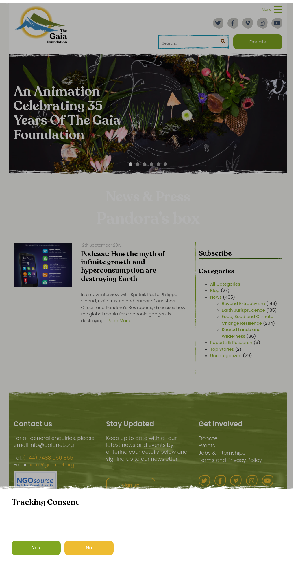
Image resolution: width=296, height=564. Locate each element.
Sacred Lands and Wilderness (241, 332)
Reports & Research (231, 342)
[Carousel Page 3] (144, 164)
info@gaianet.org (52, 464)
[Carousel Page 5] (158, 164)
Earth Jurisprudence (243, 310)
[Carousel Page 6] (165, 164)
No (89, 547)
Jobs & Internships (222, 452)
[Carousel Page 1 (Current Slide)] (130, 164)
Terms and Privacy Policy (230, 460)
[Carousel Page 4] (151, 164)
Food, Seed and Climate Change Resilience (247, 319)
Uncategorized (226, 355)
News (216, 297)
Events (207, 445)
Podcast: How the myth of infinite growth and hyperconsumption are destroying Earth (123, 267)
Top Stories (222, 349)
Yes (36, 547)
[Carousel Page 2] (137, 164)
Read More (118, 320)
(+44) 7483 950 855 (48, 457)
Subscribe (215, 253)
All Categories (225, 284)
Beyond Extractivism (243, 303)
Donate (208, 438)
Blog (215, 290)
